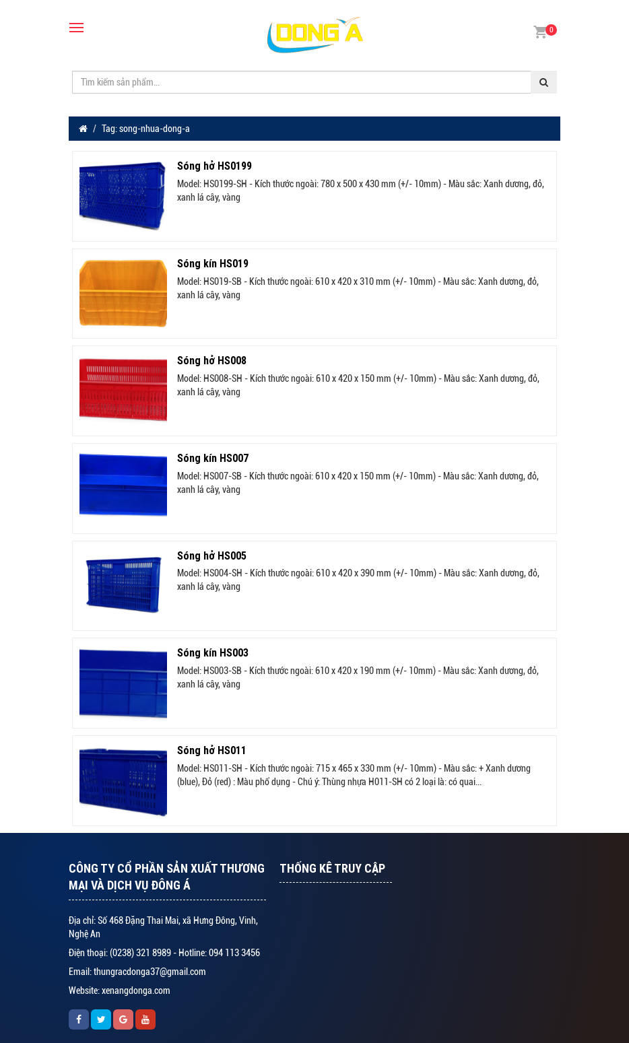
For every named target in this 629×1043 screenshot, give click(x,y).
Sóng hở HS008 (211, 360)
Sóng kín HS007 (213, 458)
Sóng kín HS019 (213, 263)
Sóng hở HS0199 (214, 165)
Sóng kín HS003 (213, 652)
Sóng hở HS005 (211, 555)
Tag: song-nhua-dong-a (146, 128)
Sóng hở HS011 (211, 750)
